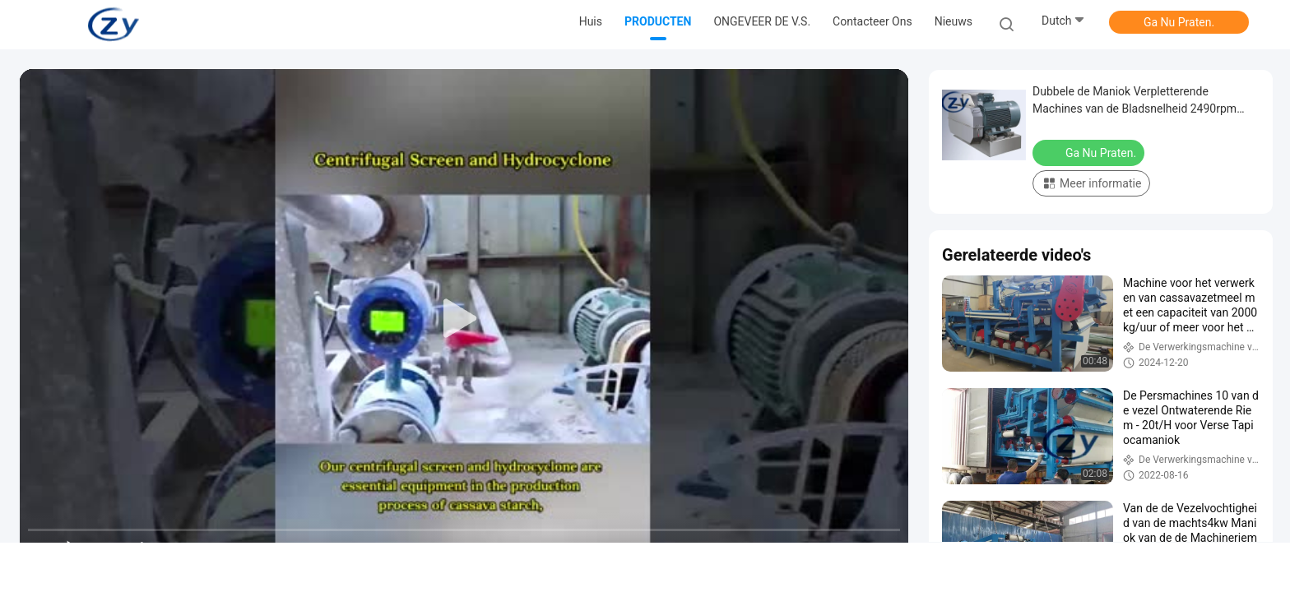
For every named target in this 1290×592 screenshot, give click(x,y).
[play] (464, 319)
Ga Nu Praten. (1179, 22)
